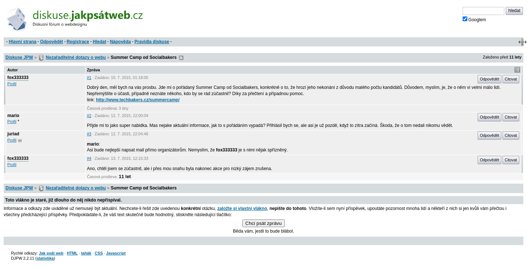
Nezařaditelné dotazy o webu (76, 57)
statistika (45, 258)
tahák (86, 253)
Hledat (99, 41)
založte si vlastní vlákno (242, 208)
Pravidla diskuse (152, 41)
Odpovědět (51, 41)
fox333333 (18, 77)
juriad (13, 133)
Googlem (474, 19)
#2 (89, 115)
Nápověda (120, 41)
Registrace (78, 41)
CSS (99, 253)
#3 (89, 134)
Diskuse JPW (19, 57)
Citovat (511, 79)
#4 (89, 158)
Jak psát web (51, 253)
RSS (181, 58)
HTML (72, 253)
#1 (89, 77)
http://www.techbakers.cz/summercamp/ (137, 99)
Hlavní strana (22, 41)
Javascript (116, 253)
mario (13, 115)
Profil (11, 84)
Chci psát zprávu (263, 223)
